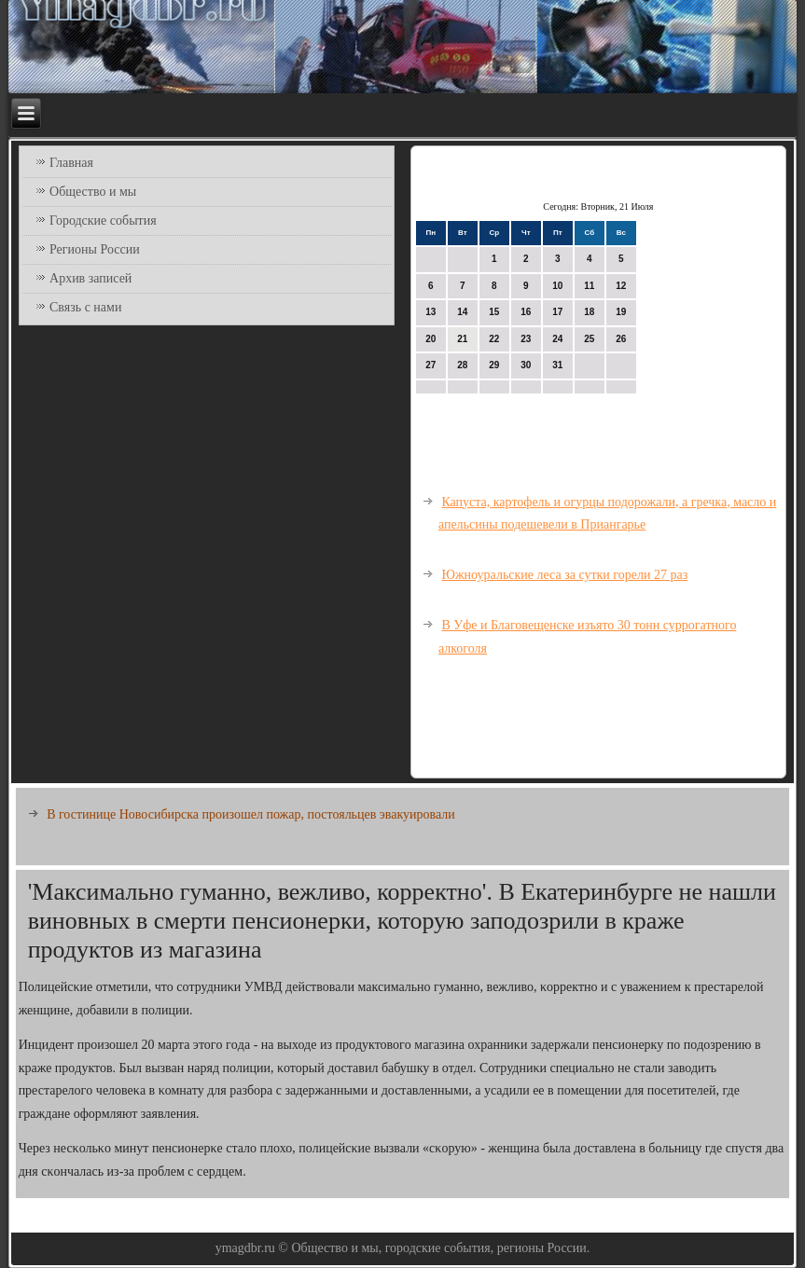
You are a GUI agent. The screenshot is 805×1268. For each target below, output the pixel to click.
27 (430, 365)
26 (621, 339)
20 (430, 339)
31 (557, 365)
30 (525, 365)
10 (557, 286)
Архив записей (90, 278)
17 (557, 312)
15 (494, 312)
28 (462, 365)
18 (589, 312)
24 (557, 339)
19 (621, 312)
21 (462, 339)
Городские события (103, 220)
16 (525, 312)
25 (589, 339)
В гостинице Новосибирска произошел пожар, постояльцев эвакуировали (251, 814)
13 (430, 312)
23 (525, 339)
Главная (71, 163)
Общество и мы (92, 192)
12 (621, 286)
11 (589, 286)
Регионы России (94, 249)
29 (494, 365)
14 (462, 312)
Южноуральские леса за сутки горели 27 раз (564, 575)
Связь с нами (85, 307)
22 (494, 339)
